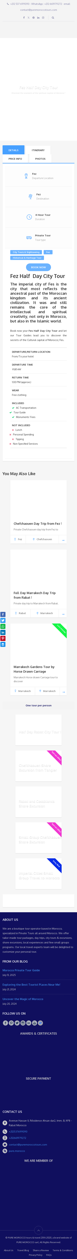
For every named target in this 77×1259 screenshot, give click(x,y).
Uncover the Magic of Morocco (23, 999)
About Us (8, 1250)
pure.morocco (17, 1151)
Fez (48, 252)
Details (13, 150)
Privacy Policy (35, 1255)
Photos (40, 158)
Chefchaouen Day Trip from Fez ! (38, 523)
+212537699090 (18, 1131)
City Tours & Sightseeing (26, 252)
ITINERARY (38, 150)
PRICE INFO (15, 158)
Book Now (38, 267)
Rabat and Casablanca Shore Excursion (37, 803)
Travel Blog (23, 1250)
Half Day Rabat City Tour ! (40, 731)
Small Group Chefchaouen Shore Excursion (40, 839)
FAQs (49, 1255)
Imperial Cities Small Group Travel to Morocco (39, 875)
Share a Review (41, 1250)
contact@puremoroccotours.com (28, 1144)
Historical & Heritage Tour (27, 257)
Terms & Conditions (63, 1250)
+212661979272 (17, 1138)
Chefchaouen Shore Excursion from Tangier (38, 767)
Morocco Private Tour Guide (21, 970)
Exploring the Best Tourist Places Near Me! (31, 984)
